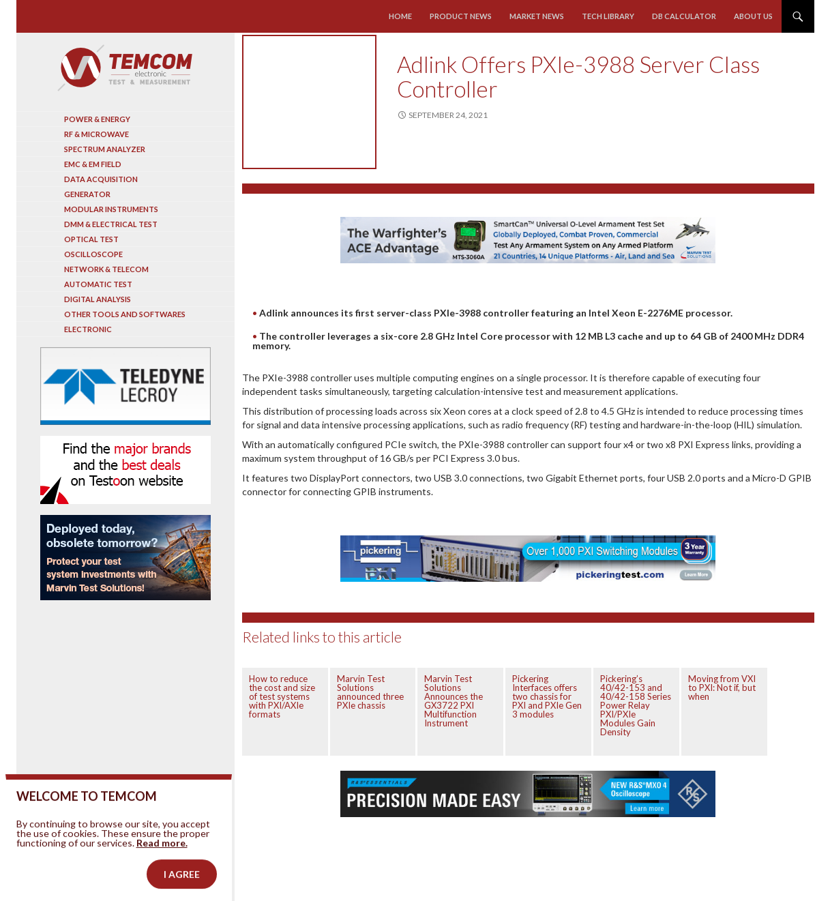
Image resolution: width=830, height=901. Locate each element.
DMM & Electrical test (111, 224)
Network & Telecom (106, 269)
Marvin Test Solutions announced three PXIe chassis (370, 692)
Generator (87, 194)
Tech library (608, 16)
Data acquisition (101, 179)
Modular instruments (111, 209)
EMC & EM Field (92, 164)
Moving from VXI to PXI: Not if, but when (722, 687)
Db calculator (684, 16)
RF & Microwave (96, 134)
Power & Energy (97, 119)
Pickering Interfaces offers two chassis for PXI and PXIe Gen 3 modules (547, 696)
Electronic (88, 329)
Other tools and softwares (125, 314)
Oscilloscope (93, 254)
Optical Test (91, 239)
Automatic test (98, 284)
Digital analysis (97, 299)
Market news (536, 16)
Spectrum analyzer (104, 149)
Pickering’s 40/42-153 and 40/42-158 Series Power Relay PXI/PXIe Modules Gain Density (635, 705)
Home (400, 16)
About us (753, 16)
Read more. (162, 860)
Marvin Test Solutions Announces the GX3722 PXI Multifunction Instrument (453, 700)
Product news (461, 16)
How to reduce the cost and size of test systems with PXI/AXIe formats (282, 696)
